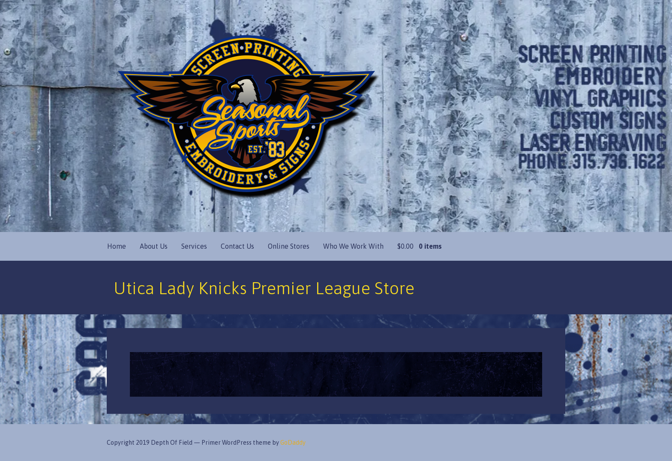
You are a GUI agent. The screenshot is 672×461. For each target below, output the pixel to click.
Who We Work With (353, 246)
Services (194, 246)
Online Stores (288, 246)
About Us (154, 246)
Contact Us (237, 246)
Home (116, 246)
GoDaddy (293, 442)
